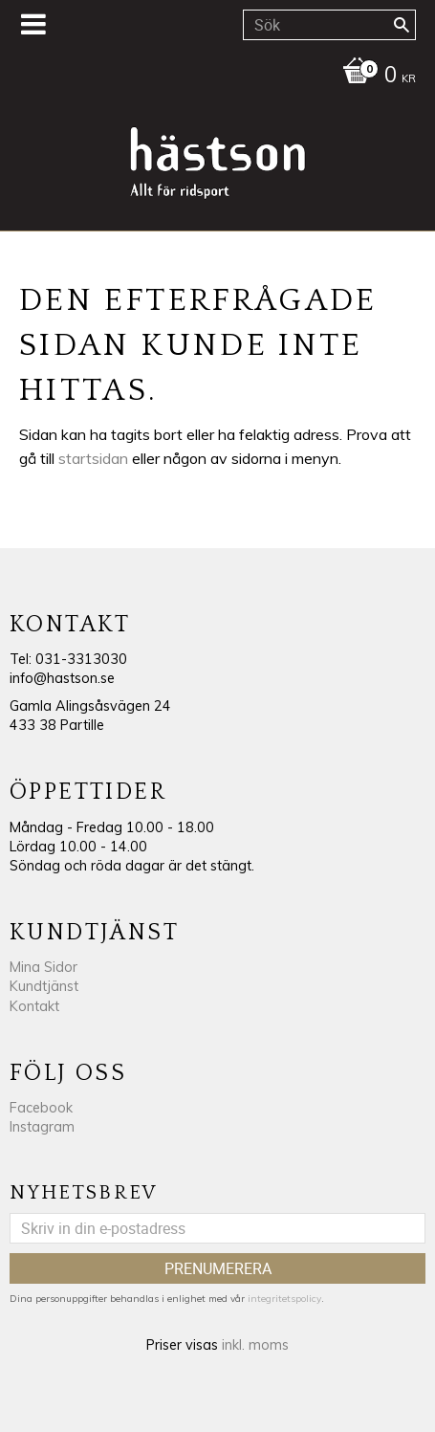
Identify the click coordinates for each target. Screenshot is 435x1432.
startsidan (93, 458)
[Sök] (401, 25)
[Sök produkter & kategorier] (329, 25)
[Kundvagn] (213, 76)
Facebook (41, 1107)
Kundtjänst (44, 986)
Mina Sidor (43, 967)
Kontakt (34, 1006)
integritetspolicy (284, 1298)
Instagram (42, 1126)
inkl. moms (255, 1345)
